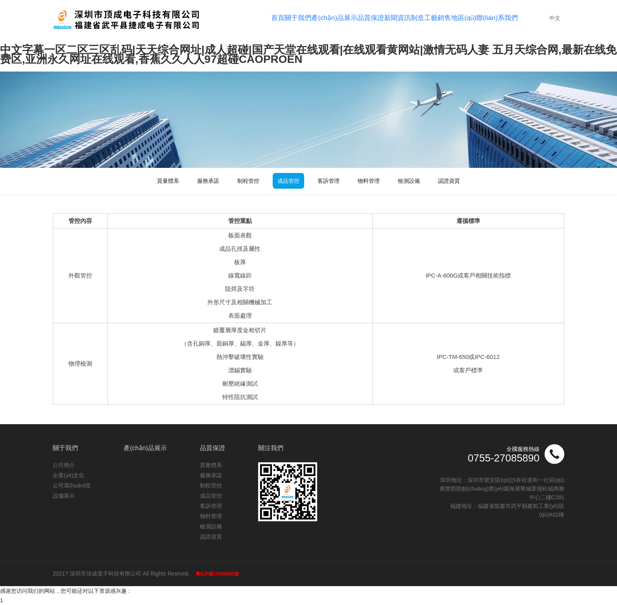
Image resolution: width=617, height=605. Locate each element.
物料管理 (369, 181)
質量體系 (168, 181)
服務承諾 (208, 181)
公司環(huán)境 (72, 485)
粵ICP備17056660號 (217, 574)
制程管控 (248, 181)
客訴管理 (329, 181)
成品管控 (288, 181)
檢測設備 (409, 181)
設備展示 (64, 496)
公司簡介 (64, 465)
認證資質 (449, 181)
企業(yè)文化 (68, 475)
